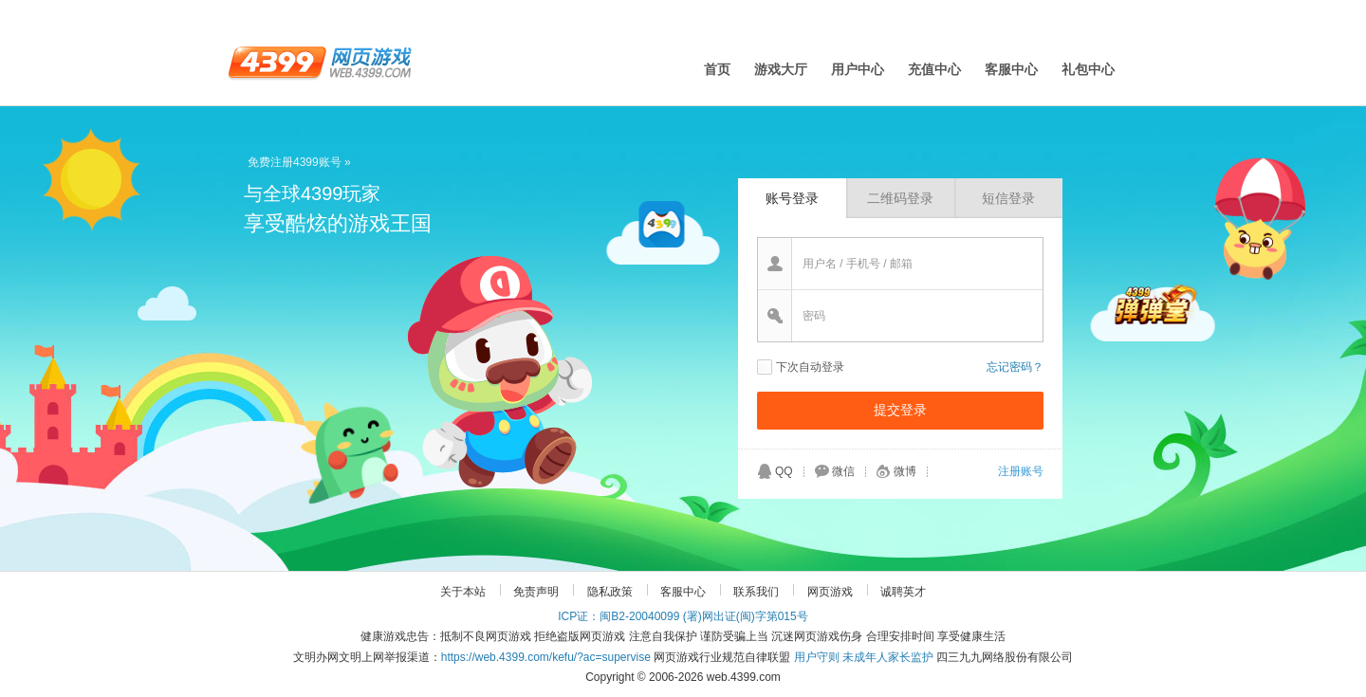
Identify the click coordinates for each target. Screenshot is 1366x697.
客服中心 (1011, 69)
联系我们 (756, 591)
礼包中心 (1088, 69)
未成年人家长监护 (887, 657)
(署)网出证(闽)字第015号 (745, 616)
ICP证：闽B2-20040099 (618, 616)
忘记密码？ (1015, 367)
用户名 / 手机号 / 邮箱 (858, 263)
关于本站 (463, 591)
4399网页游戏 (320, 61)
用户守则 (817, 657)
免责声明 (536, 591)
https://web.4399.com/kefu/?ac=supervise (546, 657)
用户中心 (857, 69)
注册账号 (1020, 471)
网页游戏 (830, 591)
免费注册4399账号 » (299, 162)
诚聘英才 (903, 591)
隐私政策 (610, 591)
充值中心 (934, 69)
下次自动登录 (810, 367)
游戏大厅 (780, 69)
